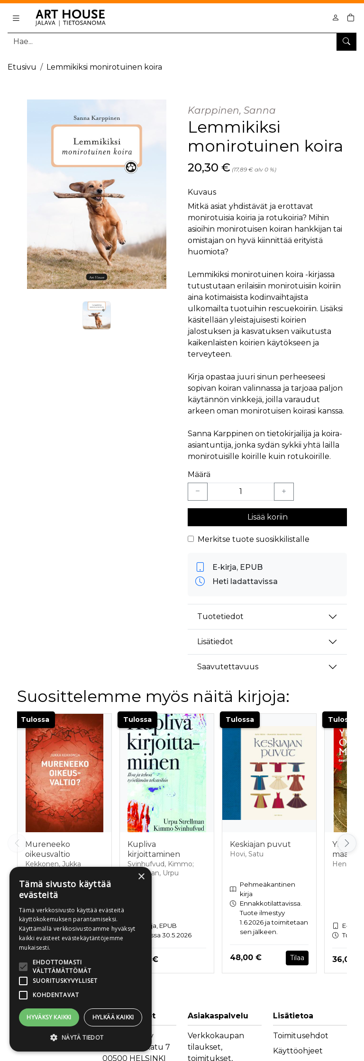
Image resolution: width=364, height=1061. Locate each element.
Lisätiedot (215, 641)
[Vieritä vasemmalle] (17, 843)
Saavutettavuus (227, 666)
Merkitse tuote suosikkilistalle (253, 539)
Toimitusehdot (300, 1035)
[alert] (80, 959)
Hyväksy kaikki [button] (49, 1017)
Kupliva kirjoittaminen (153, 849)
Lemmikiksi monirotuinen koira (104, 67)
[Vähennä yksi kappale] (198, 492)
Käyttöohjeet (298, 1050)
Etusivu (22, 67)
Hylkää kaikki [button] (113, 1017)
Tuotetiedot (220, 616)
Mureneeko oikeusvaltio (47, 849)
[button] (80, 1037)
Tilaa (297, 957)
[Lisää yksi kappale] (284, 492)
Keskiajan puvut (260, 844)
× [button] (141, 877)
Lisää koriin (267, 517)
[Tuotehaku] (182, 41)
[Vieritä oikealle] (346, 843)
